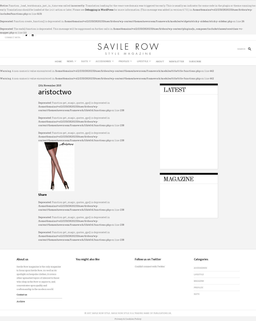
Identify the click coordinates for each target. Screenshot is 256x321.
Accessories (200, 267)
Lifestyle (199, 274)
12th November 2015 (49, 84)
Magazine (199, 280)
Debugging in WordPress (99, 9)
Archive (21, 300)
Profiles (198, 287)
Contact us (22, 293)
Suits (197, 293)
